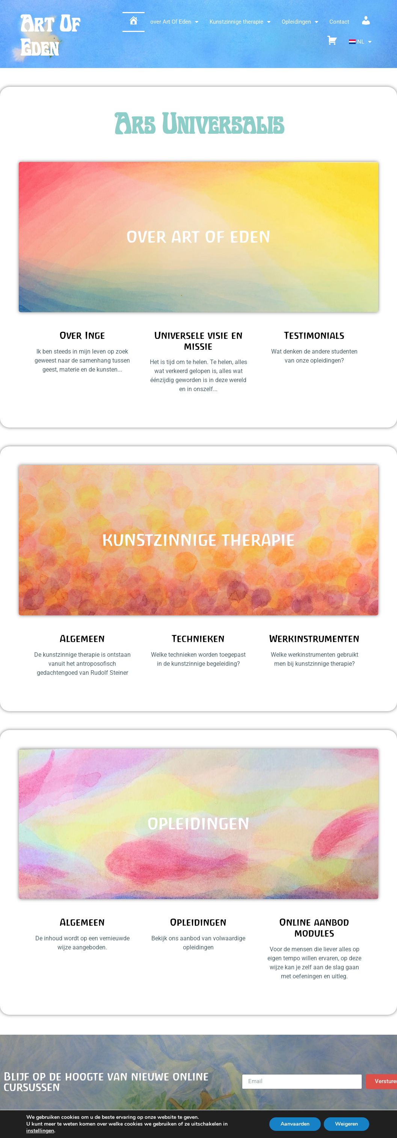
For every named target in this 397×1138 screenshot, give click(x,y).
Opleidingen (300, 22)
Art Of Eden (50, 35)
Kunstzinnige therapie (240, 22)
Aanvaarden (295, 1123)
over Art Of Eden (174, 22)
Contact (339, 21)
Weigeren (346, 1123)
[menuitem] (360, 42)
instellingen (40, 1130)
